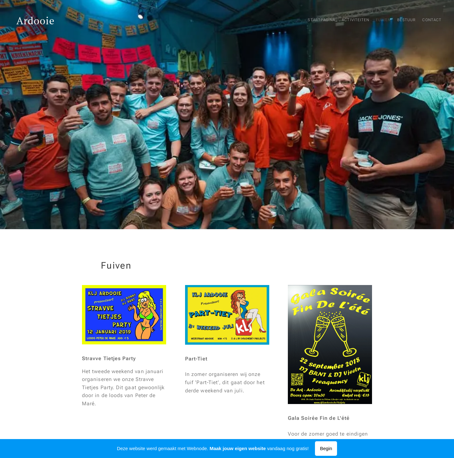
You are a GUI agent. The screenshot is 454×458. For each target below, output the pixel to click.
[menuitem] (403, 20)
